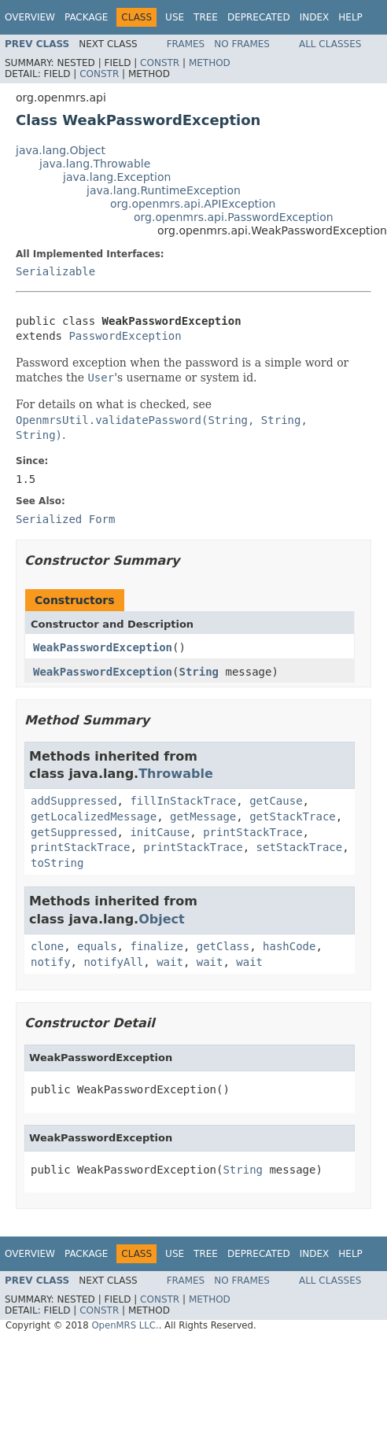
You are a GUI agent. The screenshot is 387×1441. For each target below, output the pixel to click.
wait (170, 962)
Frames (186, 44)
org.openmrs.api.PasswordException (234, 217)
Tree (206, 17)
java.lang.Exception (117, 177)
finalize (156, 946)
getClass (223, 946)
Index (315, 17)
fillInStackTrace (183, 800)
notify (51, 962)
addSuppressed (74, 800)
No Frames (242, 44)
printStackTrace (252, 832)
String (199, 671)
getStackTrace (292, 816)
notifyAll (113, 962)
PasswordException (124, 336)
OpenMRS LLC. (124, 1325)
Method (209, 62)
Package (86, 17)
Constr (159, 62)
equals (97, 946)
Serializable (55, 271)
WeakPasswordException (102, 647)
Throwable (175, 773)
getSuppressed (74, 832)
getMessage (203, 816)
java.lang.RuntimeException (164, 190)
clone (47, 946)
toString (57, 863)
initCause (160, 832)
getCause (275, 800)
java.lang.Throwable (94, 163)
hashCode (289, 946)
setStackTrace (299, 847)
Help (350, 17)
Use (174, 17)
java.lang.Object (60, 150)
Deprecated (258, 17)
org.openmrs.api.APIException (192, 203)
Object (161, 919)
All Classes (330, 44)
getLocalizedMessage (94, 816)
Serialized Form (65, 519)
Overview (30, 17)
